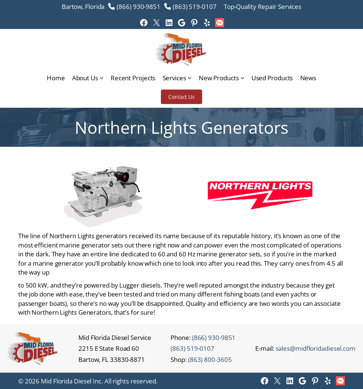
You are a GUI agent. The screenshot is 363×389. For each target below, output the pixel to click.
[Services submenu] (189, 78)
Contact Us (181, 96)
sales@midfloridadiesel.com (316, 348)
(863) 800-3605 (210, 359)
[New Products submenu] (242, 78)
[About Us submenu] (101, 78)
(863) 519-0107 (195, 6)
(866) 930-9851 (139, 6)
